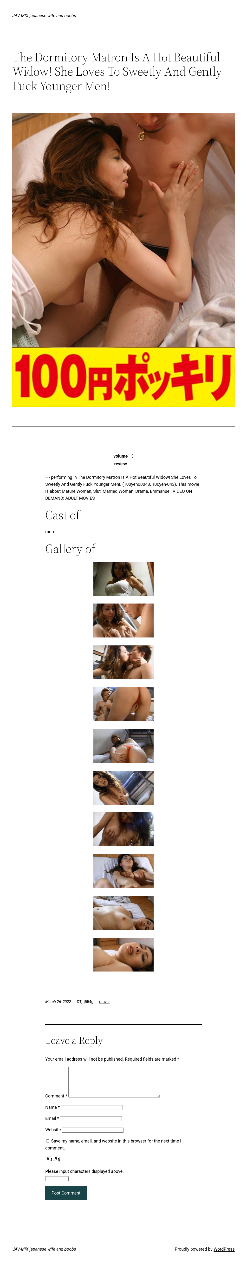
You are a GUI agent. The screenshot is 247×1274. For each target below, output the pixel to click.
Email (52, 1124)
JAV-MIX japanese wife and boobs (44, 15)
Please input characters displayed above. (84, 1177)
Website (53, 1135)
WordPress (224, 1254)
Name (52, 1113)
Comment (56, 1101)
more (50, 531)
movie (104, 1001)
